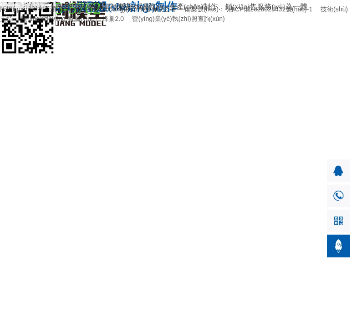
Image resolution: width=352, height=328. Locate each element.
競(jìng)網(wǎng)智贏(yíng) (59, 18)
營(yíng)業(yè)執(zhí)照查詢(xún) (178, 18)
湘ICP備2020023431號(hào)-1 (269, 9)
